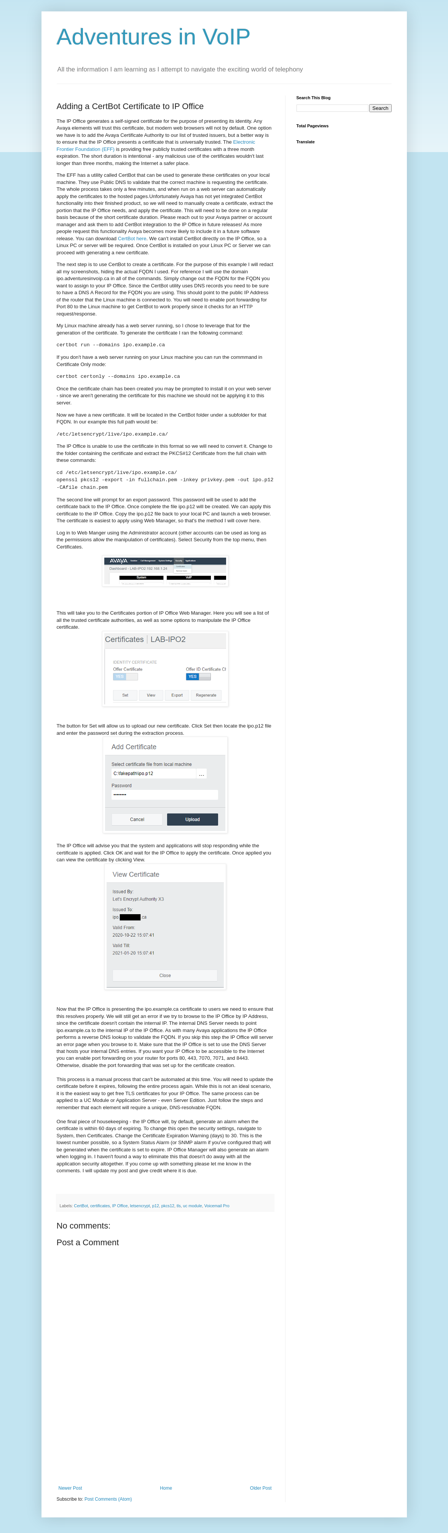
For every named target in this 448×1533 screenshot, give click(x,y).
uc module (192, 1205)
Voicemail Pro (217, 1205)
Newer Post (70, 1488)
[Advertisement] (165, 1447)
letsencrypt (140, 1205)
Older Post (261, 1488)
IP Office (120, 1205)
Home (166, 1488)
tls (179, 1205)
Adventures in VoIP (154, 36)
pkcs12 (167, 1205)
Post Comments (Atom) (108, 1499)
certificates (100, 1205)
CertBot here (132, 238)
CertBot (81, 1205)
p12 (155, 1205)
